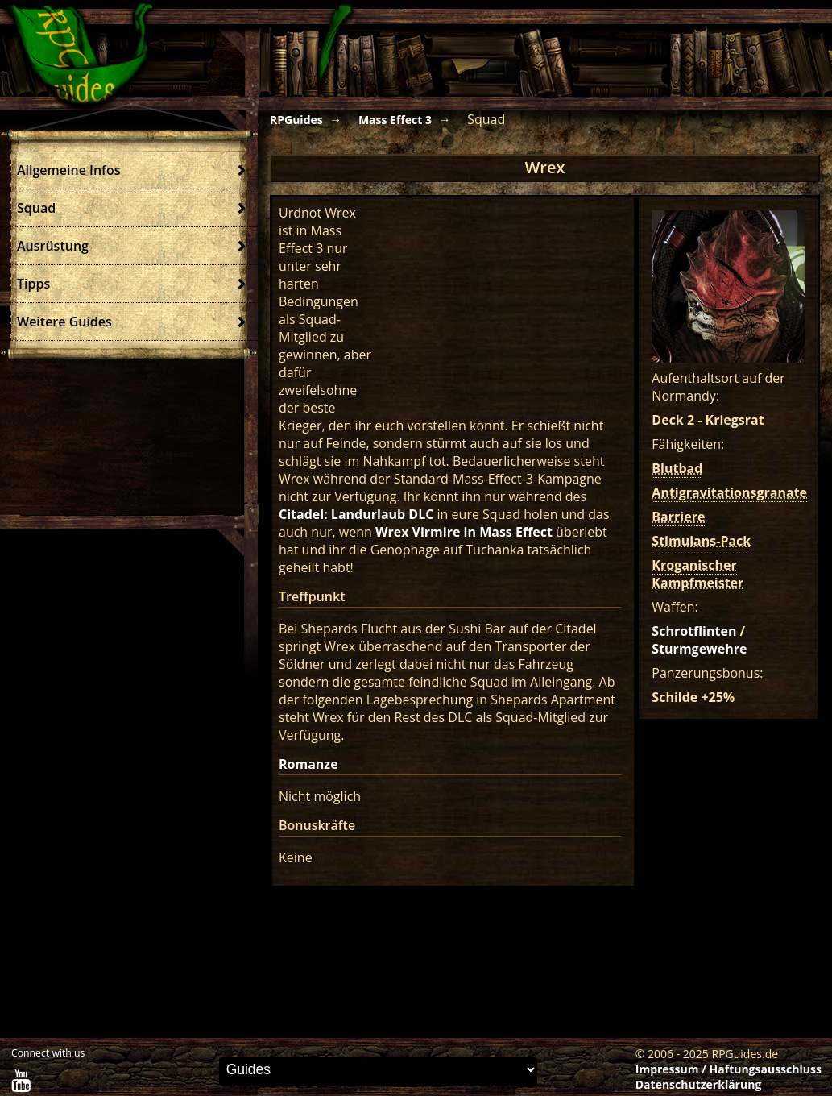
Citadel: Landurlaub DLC (356, 514)
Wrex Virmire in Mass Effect (464, 532)
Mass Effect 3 (395, 119)
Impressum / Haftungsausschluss (728, 1069)
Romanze (308, 764)
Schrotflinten (694, 631)
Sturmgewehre (699, 649)
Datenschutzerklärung (698, 1084)
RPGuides (296, 119)
